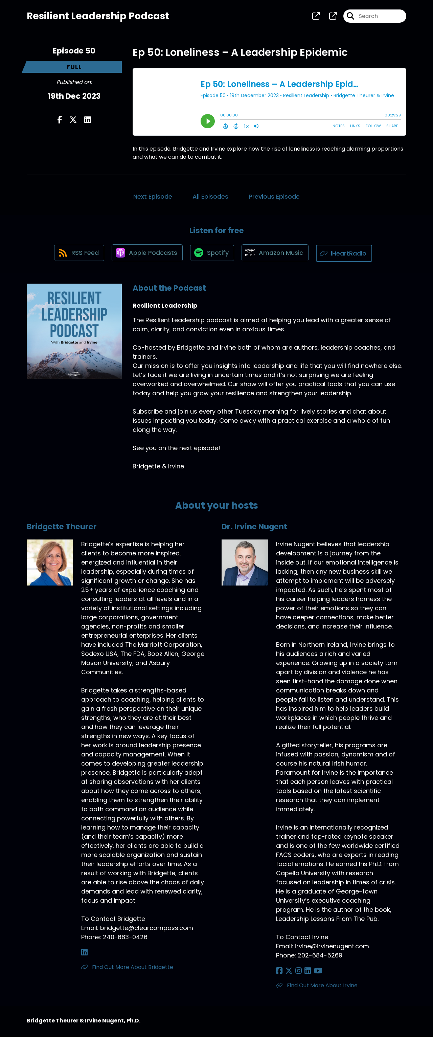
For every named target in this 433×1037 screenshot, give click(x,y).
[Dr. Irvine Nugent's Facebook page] (279, 972)
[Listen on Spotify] (212, 254)
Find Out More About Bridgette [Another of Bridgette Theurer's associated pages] (127, 968)
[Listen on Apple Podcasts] (146, 255)
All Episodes (210, 198)
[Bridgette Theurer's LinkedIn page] (84, 954)
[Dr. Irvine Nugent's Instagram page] (296, 972)
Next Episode (152, 198)
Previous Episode (274, 198)
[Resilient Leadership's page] (316, 17)
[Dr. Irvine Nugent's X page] (287, 972)
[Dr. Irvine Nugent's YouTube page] (312, 972)
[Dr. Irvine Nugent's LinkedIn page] (303, 972)
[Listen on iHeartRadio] (347, 254)
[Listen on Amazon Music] (277, 255)
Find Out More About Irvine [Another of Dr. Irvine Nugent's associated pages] (317, 987)
